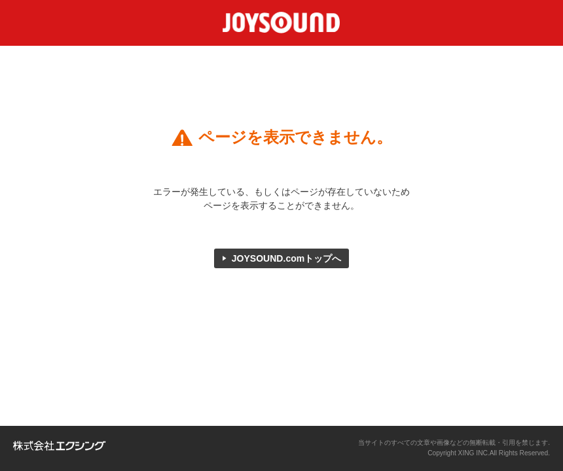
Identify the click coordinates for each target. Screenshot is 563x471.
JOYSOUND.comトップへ (287, 258)
